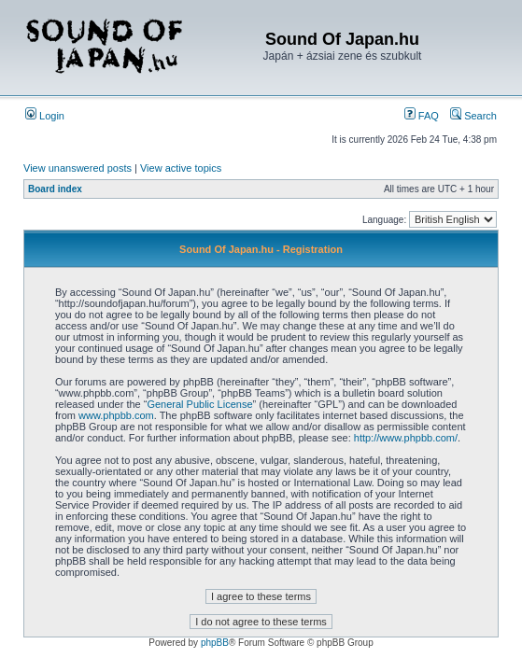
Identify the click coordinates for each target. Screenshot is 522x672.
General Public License (199, 404)
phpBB (215, 642)
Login (44, 115)
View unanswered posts (77, 168)
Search (473, 115)
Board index (55, 189)
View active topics (180, 168)
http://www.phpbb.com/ (406, 437)
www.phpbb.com (116, 415)
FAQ (421, 115)
